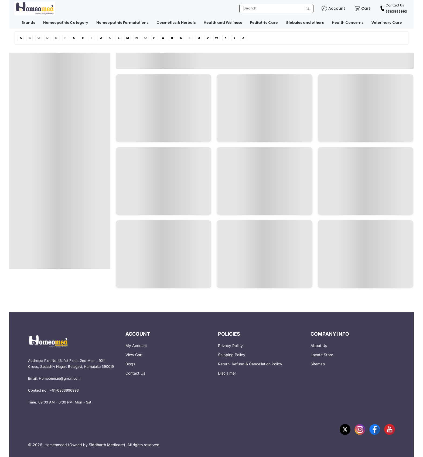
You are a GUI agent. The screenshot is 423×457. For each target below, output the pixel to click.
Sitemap (318, 364)
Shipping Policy (231, 354)
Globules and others (305, 22)
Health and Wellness (223, 22)
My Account (136, 345)
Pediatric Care (264, 22)
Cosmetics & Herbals (176, 22)
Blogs (130, 364)
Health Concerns (347, 22)
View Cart (134, 354)
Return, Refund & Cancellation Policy (250, 364)
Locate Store (322, 354)
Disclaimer (227, 373)
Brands (28, 22)
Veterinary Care (386, 22)
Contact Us (135, 373)
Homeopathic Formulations (122, 22)
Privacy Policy (230, 345)
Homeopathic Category (65, 22)
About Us (319, 345)
